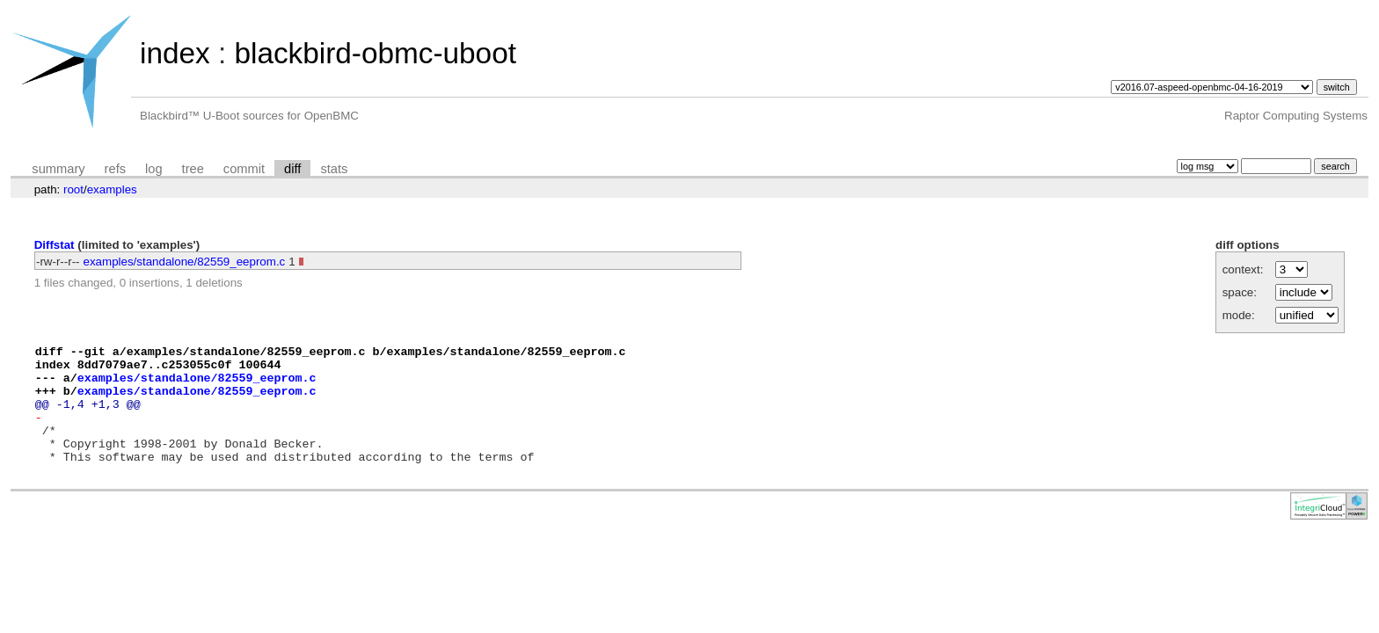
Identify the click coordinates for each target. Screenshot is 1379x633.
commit (244, 169)
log (154, 169)
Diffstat (54, 244)
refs (115, 169)
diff (292, 169)
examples (112, 189)
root (73, 189)
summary (58, 169)
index (175, 53)
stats (333, 169)
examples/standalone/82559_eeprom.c (185, 261)
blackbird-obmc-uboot (374, 53)
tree (193, 169)
